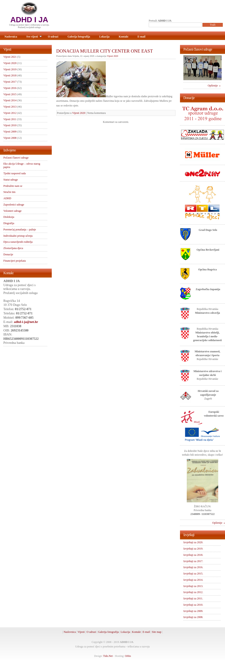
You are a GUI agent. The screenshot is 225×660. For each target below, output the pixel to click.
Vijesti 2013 (9, 106)
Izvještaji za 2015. (193, 573)
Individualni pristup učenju (18, 235)
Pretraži (160, 20)
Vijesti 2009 (9, 131)
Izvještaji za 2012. (193, 592)
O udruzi (53, 36)
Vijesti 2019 (9, 69)
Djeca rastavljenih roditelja (18, 241)
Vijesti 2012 (9, 113)
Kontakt (123, 36)
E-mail (141, 36)
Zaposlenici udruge (13, 204)
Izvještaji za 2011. (193, 598)
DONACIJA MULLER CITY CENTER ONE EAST (104, 51)
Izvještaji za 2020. (193, 542)
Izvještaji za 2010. (193, 604)
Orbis (128, 656)
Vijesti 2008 (9, 137)
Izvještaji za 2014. (193, 579)
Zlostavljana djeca (13, 248)
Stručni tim (9, 192)
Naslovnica (10, 36)
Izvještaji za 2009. (193, 611)
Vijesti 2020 (112, 56)
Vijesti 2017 (9, 81)
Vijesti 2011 (9, 119)
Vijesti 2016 (9, 88)
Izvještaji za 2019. (193, 548)
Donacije (8, 254)
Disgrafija (8, 223)
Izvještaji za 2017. (193, 561)
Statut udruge (10, 179)
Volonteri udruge (12, 210)
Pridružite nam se (12, 186)
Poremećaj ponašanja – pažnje (19, 229)
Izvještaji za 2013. (193, 586)
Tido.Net (108, 656)
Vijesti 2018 (9, 75)
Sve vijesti (34, 36)
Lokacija (104, 36)
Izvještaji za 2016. (193, 567)
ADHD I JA (29, 19)
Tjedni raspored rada (14, 173)
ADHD (7, 198)
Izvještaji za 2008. (193, 617)
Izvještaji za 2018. (193, 554)
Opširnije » (214, 85)
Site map (156, 632)
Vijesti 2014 (9, 100)
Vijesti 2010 (9, 125)
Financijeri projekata (14, 260)
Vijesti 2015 (9, 94)
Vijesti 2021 (9, 56)
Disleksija (8, 217)
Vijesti (81, 632)
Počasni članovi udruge (16, 157)
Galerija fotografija (79, 36)
